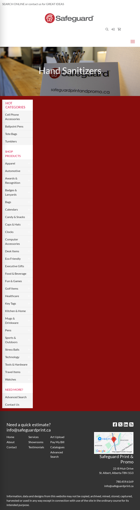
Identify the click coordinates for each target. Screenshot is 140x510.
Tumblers (11, 141)
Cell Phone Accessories (12, 117)
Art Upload (57, 437)
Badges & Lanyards (11, 192)
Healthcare (12, 296)
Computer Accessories (12, 241)
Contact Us (12, 404)
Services (33, 437)
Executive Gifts (14, 266)
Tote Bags (11, 134)
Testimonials (36, 447)
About (11, 442)
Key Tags (10, 303)
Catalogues (57, 447)
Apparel (10, 163)
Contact (12, 447)
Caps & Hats (13, 224)
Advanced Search (16, 397)
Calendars (11, 209)
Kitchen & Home (15, 311)
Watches (10, 379)
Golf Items (11, 288)
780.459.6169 (95, 4)
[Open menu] (132, 41)
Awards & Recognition (12, 180)
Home (10, 437)
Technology (12, 357)
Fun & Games (13, 281)
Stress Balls (12, 349)
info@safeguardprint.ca (121, 4)
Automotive (12, 170)
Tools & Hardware (16, 364)
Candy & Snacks (15, 217)
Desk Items (12, 251)
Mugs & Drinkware (11, 320)
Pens (8, 330)
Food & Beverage (15, 273)
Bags (8, 202)
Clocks (9, 232)
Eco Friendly (13, 258)
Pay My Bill (57, 442)
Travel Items (12, 372)
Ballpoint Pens (14, 126)
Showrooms (35, 442)
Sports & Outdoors (11, 340)
